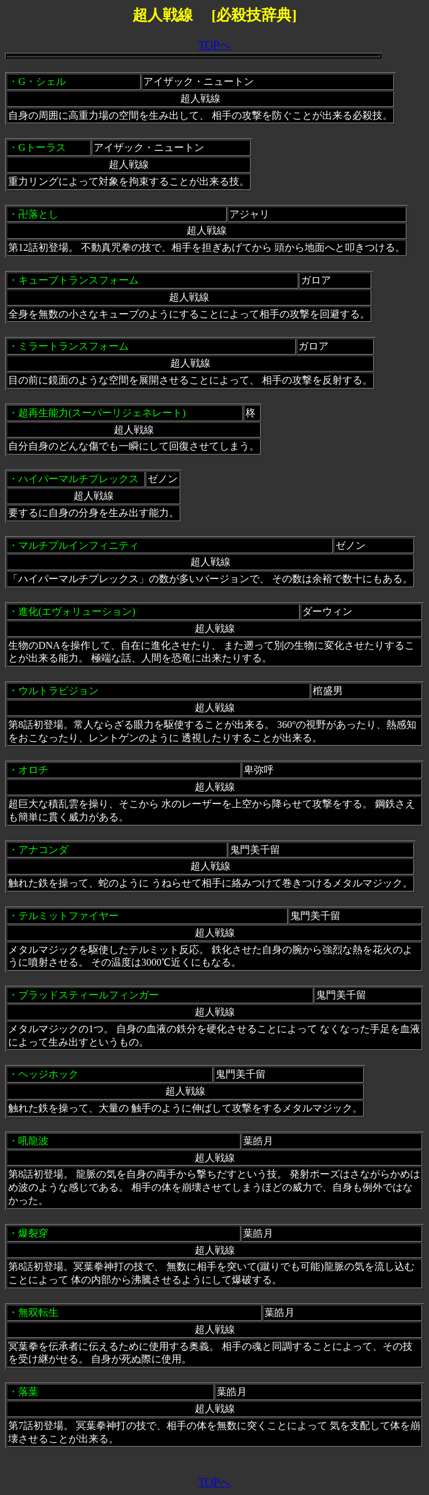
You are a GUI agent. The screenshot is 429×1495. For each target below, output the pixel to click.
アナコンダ (43, 849)
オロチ (33, 769)
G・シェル (42, 81)
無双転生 (38, 1312)
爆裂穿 (33, 1233)
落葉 (28, 1391)
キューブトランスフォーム (78, 280)
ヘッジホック (48, 1074)
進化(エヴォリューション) (77, 611)
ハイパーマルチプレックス (78, 478)
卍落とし (38, 214)
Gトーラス (42, 147)
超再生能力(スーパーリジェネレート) (102, 412)
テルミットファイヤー (68, 915)
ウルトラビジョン (58, 690)
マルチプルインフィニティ (78, 545)
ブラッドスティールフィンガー (88, 995)
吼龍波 (33, 1140)
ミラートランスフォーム (73, 346)
